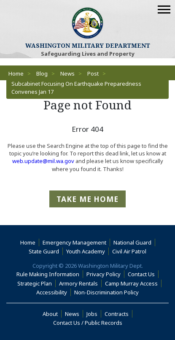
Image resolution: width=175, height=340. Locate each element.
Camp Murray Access (133, 283)
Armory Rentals (78, 283)
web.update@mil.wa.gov (43, 161)
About (52, 314)
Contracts (117, 314)
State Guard (44, 251)
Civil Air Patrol (131, 251)
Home (16, 73)
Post (93, 73)
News (67, 73)
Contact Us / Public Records (87, 322)
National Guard (132, 242)
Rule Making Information (47, 274)
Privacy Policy (103, 274)
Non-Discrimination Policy (108, 292)
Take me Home (87, 199)
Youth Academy (85, 251)
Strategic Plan (34, 283)
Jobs (91, 314)
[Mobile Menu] (164, 9)
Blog (42, 73)
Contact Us (141, 274)
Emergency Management (74, 242)
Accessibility (53, 292)
